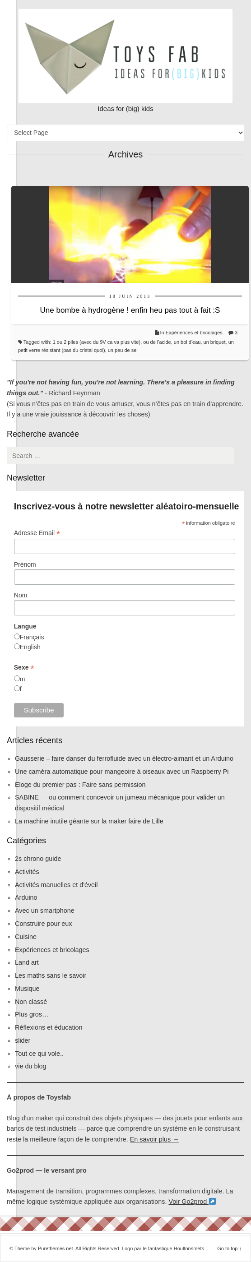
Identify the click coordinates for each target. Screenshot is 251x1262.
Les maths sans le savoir (50, 975)
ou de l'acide (157, 342)
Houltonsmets (189, 1248)
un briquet (215, 342)
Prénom (25, 564)
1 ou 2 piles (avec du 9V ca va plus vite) (96, 342)
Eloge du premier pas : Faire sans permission (80, 784)
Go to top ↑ (229, 1248)
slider (22, 1040)
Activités (27, 871)
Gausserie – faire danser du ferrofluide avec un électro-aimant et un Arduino (124, 758)
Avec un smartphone (44, 910)
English (30, 647)
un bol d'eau (187, 342)
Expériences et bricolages (195, 332)
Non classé (31, 1001)
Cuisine (26, 936)
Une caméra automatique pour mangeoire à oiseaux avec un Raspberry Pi (122, 771)
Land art (27, 962)
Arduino (26, 897)
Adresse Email (37, 533)
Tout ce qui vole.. (39, 1053)
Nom (21, 595)
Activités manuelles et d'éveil (56, 884)
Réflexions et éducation (49, 1027)
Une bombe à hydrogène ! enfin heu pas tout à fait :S (130, 310)
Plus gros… (31, 1014)
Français (32, 637)
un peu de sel (123, 350)
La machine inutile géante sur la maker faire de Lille (89, 821)
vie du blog (30, 1066)
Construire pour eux (43, 923)
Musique (27, 988)
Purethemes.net (55, 1248)
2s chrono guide (38, 858)
